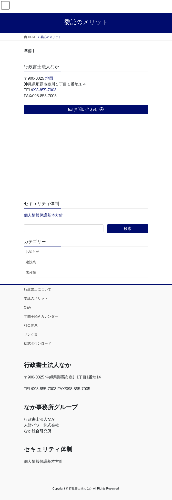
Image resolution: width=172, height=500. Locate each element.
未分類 (31, 272)
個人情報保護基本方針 (43, 215)
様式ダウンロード (37, 343)
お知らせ (32, 252)
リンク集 (31, 334)
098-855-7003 (44, 90)
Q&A (27, 307)
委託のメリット (36, 298)
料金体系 (31, 325)
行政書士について (37, 289)
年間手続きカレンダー (41, 316)
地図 (49, 78)
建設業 (31, 262)
